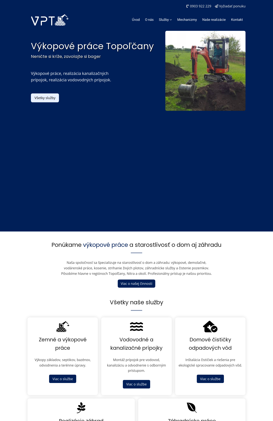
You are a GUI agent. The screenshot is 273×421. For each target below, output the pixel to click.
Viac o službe (63, 379)
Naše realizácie (214, 19)
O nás (149, 19)
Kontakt (237, 19)
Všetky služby (45, 98)
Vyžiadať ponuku (230, 6)
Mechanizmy (187, 19)
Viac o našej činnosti (137, 283)
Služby (165, 19)
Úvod (136, 19)
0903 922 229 (198, 6)
